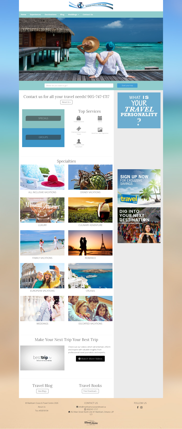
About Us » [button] (66, 102)
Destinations (50, 14)
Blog (62, 14)
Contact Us (88, 14)
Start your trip (127, 85)
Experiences (35, 14)
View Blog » (42, 391)
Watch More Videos (90, 358)
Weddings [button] (73, 14)
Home (23, 14)
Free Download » (90, 391)
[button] (22, 49)
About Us (42, 407)
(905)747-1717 (92, 409)
